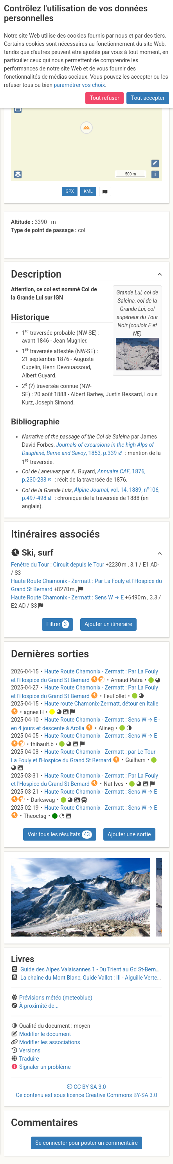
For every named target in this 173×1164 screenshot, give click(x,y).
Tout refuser (104, 98)
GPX (70, 191)
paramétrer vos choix (79, 85)
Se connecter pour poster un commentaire (86, 1143)
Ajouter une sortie (129, 834)
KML (88, 191)
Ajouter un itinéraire (108, 624)
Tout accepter (148, 98)
